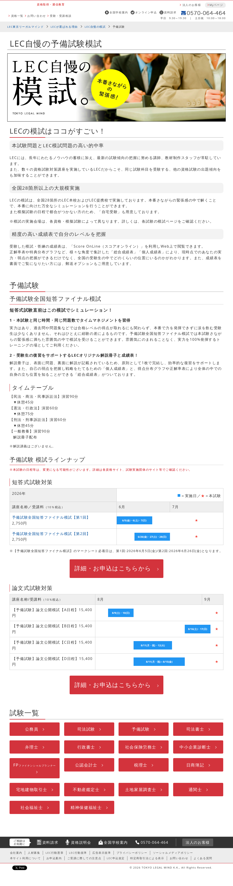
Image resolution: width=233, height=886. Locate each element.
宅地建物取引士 (31, 789)
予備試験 (140, 729)
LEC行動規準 (78, 852)
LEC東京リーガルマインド (25, 26)
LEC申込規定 (116, 858)
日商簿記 (195, 765)
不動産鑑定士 (86, 789)
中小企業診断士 (195, 747)
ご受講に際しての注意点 (84, 858)
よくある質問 (203, 858)
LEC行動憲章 (54, 852)
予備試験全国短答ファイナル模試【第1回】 (51, 517)
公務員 (31, 729)
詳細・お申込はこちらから (112, 568)
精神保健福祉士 (86, 807)
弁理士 (31, 747)
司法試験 (86, 729)
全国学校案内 (118, 12)
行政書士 (86, 747)
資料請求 (170, 12)
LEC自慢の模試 (95, 26)
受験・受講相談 (60, 15)
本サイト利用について (25, 858)
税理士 (140, 765)
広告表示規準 (101, 852)
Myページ (216, 5)
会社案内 (16, 852)
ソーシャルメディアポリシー (173, 852)
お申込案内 (54, 858)
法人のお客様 (191, 5)
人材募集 (34, 852)
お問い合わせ (36, 15)
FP (34, 765)
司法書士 (195, 729)
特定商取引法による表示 (147, 858)
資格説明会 (81, 842)
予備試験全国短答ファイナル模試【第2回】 (51, 533)
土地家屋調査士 (140, 789)
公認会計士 (86, 765)
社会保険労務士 (140, 747)
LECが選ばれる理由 (64, 26)
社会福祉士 (31, 807)
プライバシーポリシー (131, 852)
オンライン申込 (146, 12)
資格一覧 (17, 15)
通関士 (195, 789)
